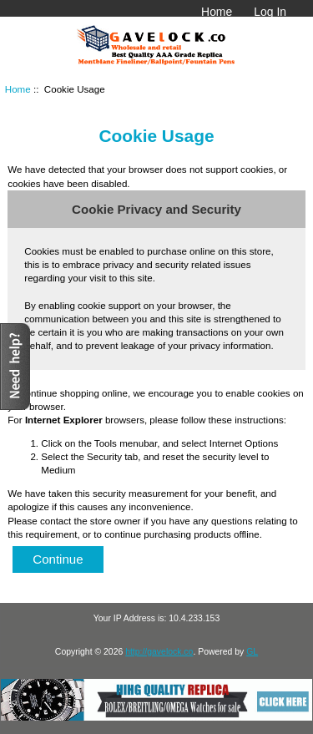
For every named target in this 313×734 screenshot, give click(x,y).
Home (216, 11)
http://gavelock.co (159, 651)
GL (252, 651)
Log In (270, 11)
